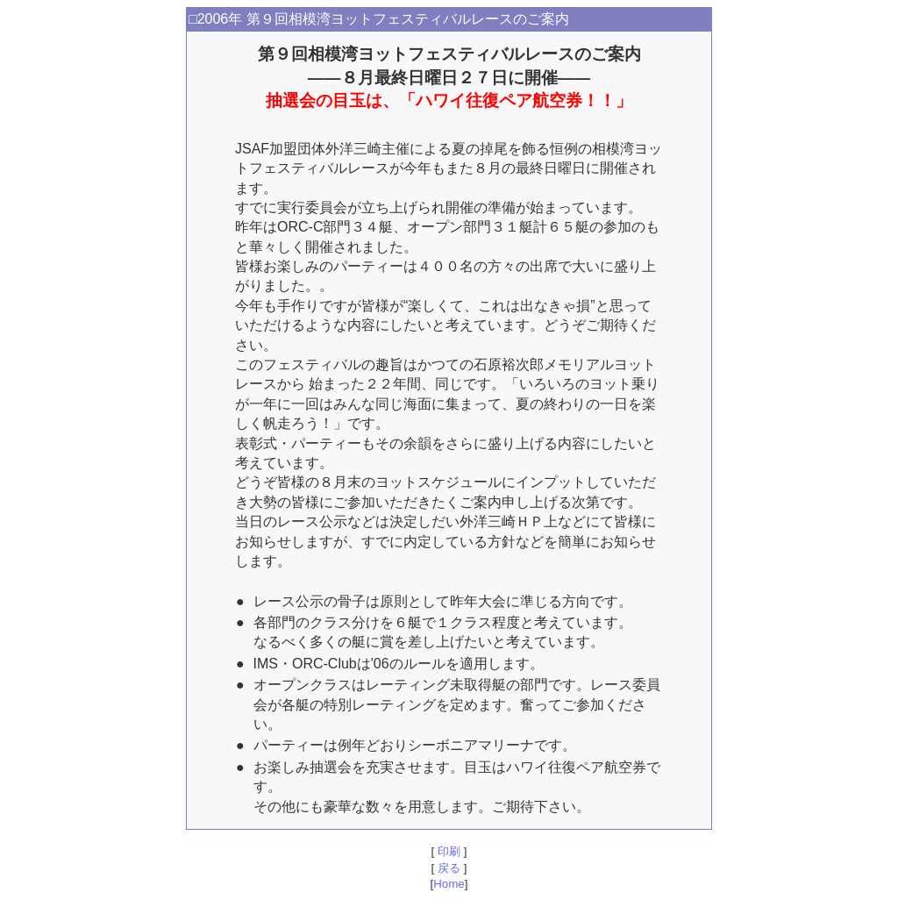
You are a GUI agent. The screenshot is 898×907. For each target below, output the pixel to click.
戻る (448, 868)
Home (449, 883)
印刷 (448, 851)
